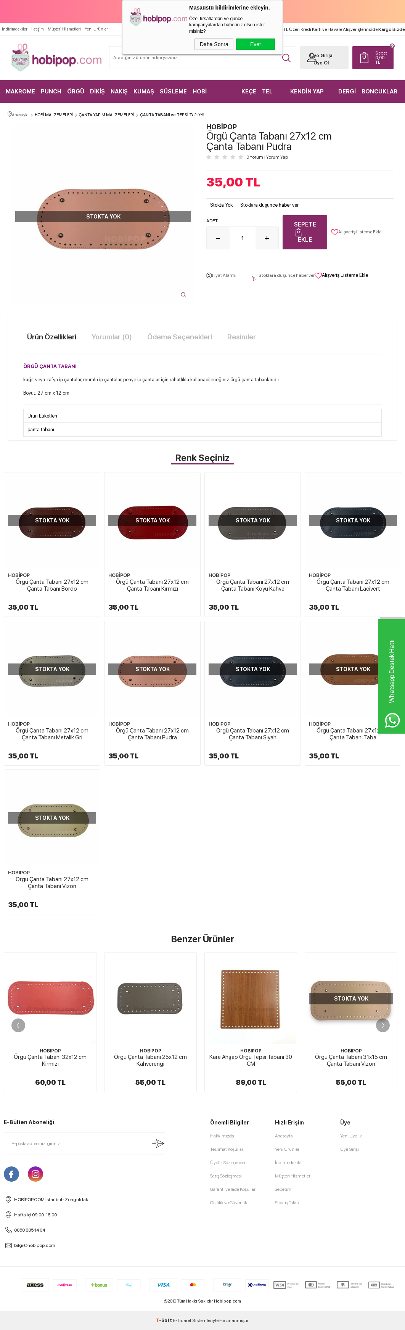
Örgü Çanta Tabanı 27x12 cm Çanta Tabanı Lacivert (353, 585)
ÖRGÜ (75, 91)
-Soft (164, 1320)
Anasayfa (284, 1136)
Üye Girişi (321, 55)
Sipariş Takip (287, 1202)
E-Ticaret (182, 1320)
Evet (255, 44)
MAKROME (20, 91)
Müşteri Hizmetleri (64, 29)
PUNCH (51, 91)
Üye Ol (321, 63)
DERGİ (347, 91)
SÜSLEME (173, 91)
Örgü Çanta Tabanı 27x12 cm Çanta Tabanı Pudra (152, 734)
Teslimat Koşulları (227, 1149)
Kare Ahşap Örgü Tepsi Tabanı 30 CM (250, 1060)
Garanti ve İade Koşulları (233, 1189)
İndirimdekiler (14, 29)
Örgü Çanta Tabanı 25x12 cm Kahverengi (150, 1060)
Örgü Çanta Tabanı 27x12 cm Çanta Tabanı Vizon (52, 883)
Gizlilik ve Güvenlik (228, 1202)
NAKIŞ (119, 91)
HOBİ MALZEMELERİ (213, 95)
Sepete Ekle (305, 232)
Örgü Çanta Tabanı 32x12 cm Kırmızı (50, 1060)
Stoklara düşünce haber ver (269, 205)
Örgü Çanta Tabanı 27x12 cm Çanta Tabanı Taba (353, 734)
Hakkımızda (222, 1136)
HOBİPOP (19, 575)
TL (382, 57)
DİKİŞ (97, 91)
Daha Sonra (214, 44)
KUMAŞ (143, 91)
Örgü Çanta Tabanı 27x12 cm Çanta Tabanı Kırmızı (152, 585)
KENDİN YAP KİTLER (307, 95)
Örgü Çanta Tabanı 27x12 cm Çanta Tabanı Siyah (252, 734)
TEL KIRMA (271, 95)
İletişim (37, 29)
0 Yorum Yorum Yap (267, 157)
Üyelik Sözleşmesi (227, 1162)
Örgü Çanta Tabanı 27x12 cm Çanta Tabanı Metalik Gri (52, 734)
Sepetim (283, 1189)
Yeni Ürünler (96, 29)
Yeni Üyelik (351, 1136)
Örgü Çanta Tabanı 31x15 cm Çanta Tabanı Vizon (351, 1060)
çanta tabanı (40, 429)
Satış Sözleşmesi (226, 1176)
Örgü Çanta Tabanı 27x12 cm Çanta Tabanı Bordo (52, 585)
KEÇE (248, 91)
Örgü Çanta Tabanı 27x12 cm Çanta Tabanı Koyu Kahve (252, 585)
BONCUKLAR (379, 91)
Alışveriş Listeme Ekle (356, 232)
